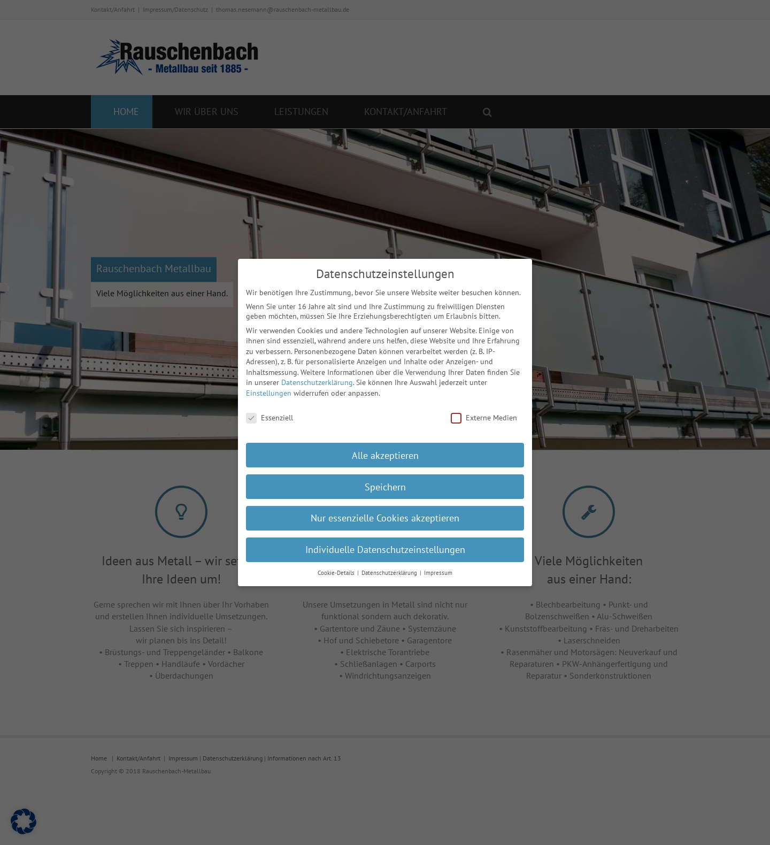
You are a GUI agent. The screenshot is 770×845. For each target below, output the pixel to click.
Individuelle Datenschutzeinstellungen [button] (385, 542)
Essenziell (269, 409)
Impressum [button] (438, 565)
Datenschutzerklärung (317, 375)
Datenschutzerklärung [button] (390, 565)
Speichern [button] (385, 479)
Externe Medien (484, 409)
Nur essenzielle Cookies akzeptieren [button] (385, 510)
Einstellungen (268, 385)
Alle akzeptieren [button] (385, 447)
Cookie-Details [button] (337, 565)
